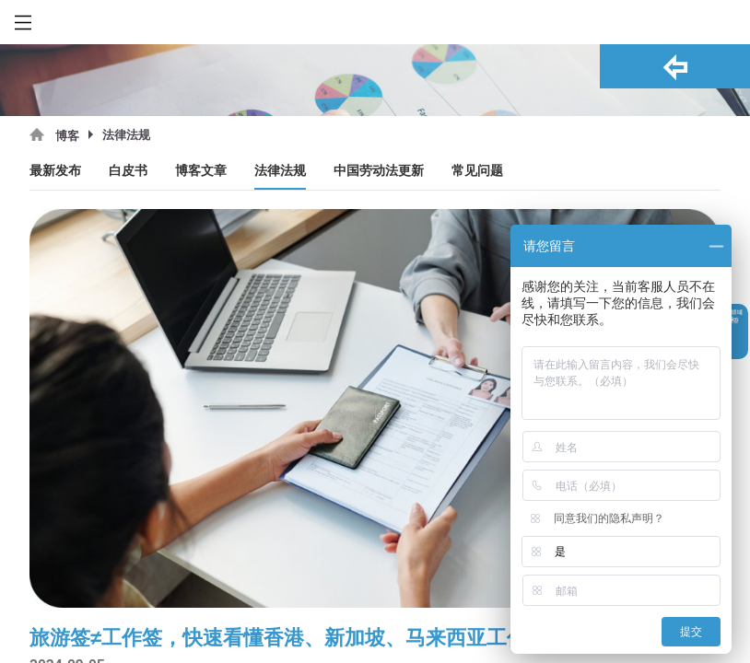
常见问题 (477, 171)
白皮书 (128, 171)
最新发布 (55, 171)
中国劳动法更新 (379, 171)
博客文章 (201, 171)
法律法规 (280, 171)
